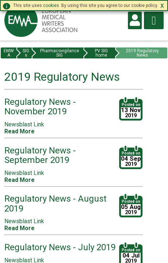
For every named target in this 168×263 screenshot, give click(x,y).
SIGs (26, 53)
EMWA (9, 53)
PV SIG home (101, 53)
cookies (51, 5)
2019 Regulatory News (142, 53)
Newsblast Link (24, 124)
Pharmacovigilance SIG (59, 53)
